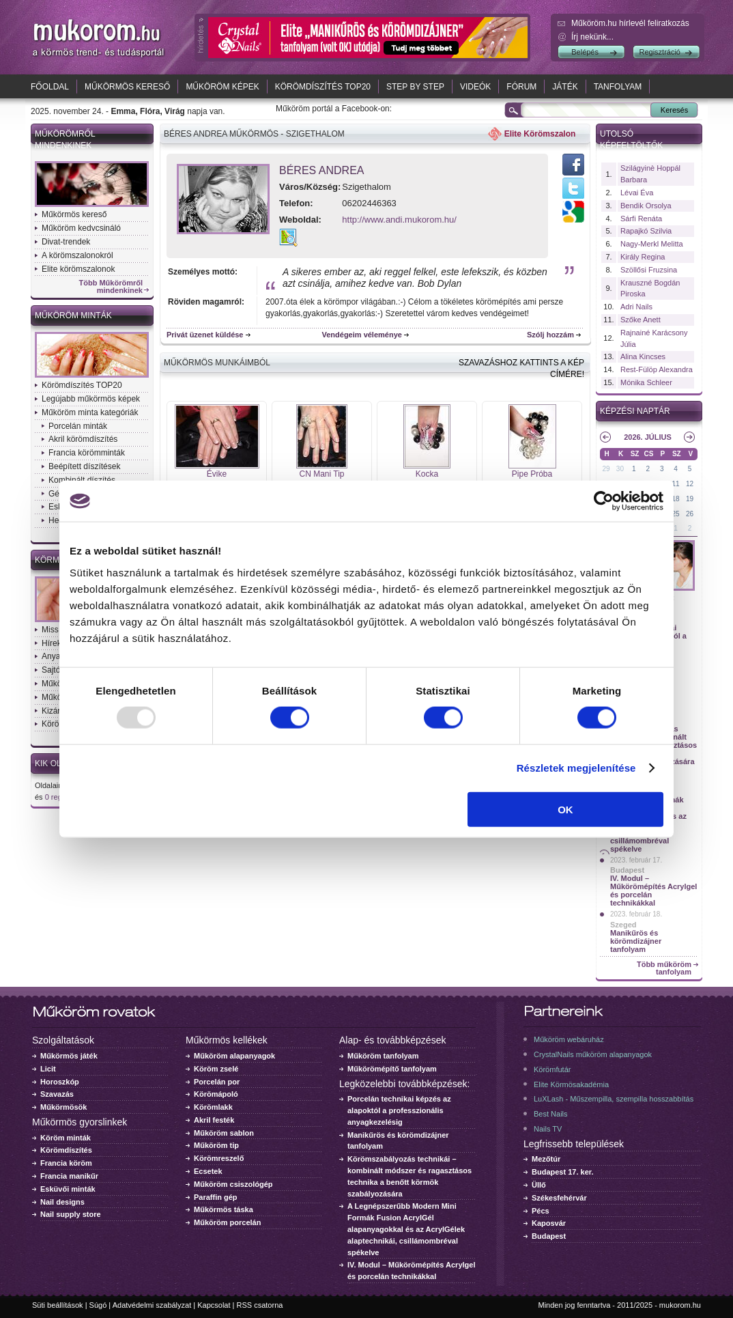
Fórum (521, 87)
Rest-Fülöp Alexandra (656, 369)
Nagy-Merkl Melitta (651, 244)
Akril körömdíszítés (82, 439)
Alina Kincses (642, 356)
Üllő (539, 1185)
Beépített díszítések (84, 466)
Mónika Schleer (646, 382)
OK (565, 809)
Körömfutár (552, 1069)
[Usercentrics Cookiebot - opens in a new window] (603, 501)
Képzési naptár (635, 411)
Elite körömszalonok (78, 269)
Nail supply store (70, 1214)
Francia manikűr (69, 1176)
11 (676, 484)
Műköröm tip (216, 1145)
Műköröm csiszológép (233, 1184)
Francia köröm (66, 1163)
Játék (564, 87)
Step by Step (415, 87)
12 (689, 484)
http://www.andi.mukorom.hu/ (399, 219)
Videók (475, 87)
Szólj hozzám (550, 335)
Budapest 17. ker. (563, 1172)
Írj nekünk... (592, 37)
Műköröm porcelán (227, 1222)
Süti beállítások (57, 1305)
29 (605, 469)
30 (620, 469)
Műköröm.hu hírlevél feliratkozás (630, 23)
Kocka (427, 474)
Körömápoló (216, 1094)
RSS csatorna (260, 1305)
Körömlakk (213, 1107)
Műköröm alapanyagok (234, 1056)
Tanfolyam (618, 87)
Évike (217, 474)
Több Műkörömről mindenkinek (111, 286)
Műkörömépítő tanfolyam (392, 1069)
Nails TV (548, 1129)
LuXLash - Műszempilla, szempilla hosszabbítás (613, 1099)
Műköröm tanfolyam (383, 1056)
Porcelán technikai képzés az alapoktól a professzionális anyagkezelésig (399, 1110)
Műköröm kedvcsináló (81, 228)
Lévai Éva (636, 192)
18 (676, 499)
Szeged (623, 925)
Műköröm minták (73, 315)
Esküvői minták (68, 1189)
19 (689, 499)
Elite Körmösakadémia (571, 1084)
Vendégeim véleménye (362, 335)
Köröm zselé (216, 1069)
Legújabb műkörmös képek (91, 399)
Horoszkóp (59, 1082)
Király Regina (642, 257)
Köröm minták (65, 1138)
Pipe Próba (532, 474)
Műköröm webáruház (569, 1039)
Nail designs (62, 1202)
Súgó (98, 1305)
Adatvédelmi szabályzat (152, 1305)
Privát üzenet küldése (205, 335)
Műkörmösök (63, 1107)
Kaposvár (549, 1223)
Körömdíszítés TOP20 (323, 87)
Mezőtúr (546, 1159)
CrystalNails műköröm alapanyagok (593, 1054)
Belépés (585, 52)
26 (689, 514)
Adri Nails (636, 307)
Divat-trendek (66, 242)
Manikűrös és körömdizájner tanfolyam (635, 941)
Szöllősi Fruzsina (648, 270)
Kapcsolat (213, 1305)
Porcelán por (217, 1082)
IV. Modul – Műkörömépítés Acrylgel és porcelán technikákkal (653, 890)
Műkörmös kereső (127, 87)
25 (676, 514)
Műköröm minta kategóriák (90, 412)
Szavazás (57, 1094)
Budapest (627, 870)
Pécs (540, 1211)
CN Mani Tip (321, 474)
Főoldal (50, 87)
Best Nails (551, 1114)
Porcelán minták (77, 426)
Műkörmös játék (69, 1056)
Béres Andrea (321, 170)
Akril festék (214, 1120)
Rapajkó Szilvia (646, 231)
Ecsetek (208, 1171)
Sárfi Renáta (641, 218)
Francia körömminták (86, 453)
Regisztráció (659, 52)
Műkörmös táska (223, 1209)
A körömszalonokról (77, 255)
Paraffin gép (216, 1197)
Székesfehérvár (559, 1198)
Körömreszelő (219, 1158)
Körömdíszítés (66, 1150)
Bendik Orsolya (646, 205)
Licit (48, 1069)
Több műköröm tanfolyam (664, 968)
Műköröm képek (222, 87)
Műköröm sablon (224, 1133)
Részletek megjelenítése (576, 768)
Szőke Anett (640, 320)
